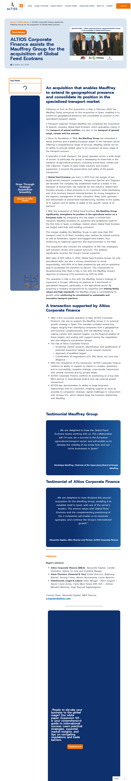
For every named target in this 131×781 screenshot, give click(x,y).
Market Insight (56, 6)
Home (30, 6)
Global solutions (41, 6)
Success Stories (71, 6)
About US (100, 6)
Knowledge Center (87, 6)
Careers (109, 6)
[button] (75, 746)
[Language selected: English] (119, 778)
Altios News (23, 22)
